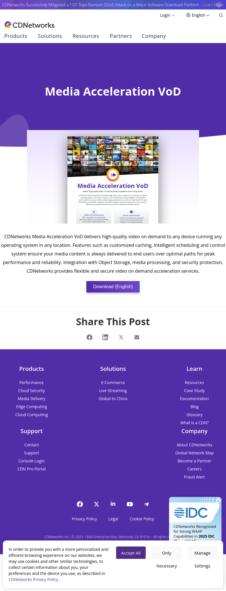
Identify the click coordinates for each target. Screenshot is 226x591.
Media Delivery (32, 398)
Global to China (113, 398)
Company (154, 35)
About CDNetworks (194, 444)
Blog (194, 406)
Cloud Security (31, 390)
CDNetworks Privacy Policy (34, 579)
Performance (32, 382)
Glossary (194, 414)
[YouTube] (129, 504)
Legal (113, 519)
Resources (86, 35)
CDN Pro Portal (31, 469)
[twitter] (96, 504)
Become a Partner (194, 461)
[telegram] (146, 504)
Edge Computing (31, 406)
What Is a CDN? (194, 422)
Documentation (194, 398)
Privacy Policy (84, 519)
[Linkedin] (113, 503)
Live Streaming (113, 390)
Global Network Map (194, 453)
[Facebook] (79, 504)
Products (15, 35)
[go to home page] (29, 24)
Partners (121, 35)
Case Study (194, 390)
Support (31, 453)
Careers (194, 469)
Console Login (31, 461)
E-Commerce (113, 382)
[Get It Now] (195, 507)
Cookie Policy (142, 519)
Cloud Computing (31, 414)
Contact (31, 444)
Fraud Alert (194, 477)
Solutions (50, 35)
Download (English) (113, 286)
